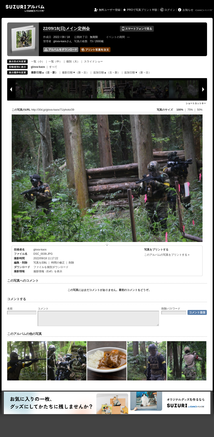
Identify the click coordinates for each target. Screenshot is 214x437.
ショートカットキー (196, 103)
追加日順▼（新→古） (137, 72)
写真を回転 (40, 262)
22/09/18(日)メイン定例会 (66, 28)
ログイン (169, 9)
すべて (53, 66)
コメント (43, 308)
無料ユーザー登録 (109, 9)
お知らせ (188, 9)
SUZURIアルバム (25, 8)
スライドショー (93, 61)
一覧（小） (37, 61)
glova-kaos (39, 249)
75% (191, 109)
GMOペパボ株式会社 (204, 10)
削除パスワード (170, 308)
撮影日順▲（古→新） (44, 72)
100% (180, 109)
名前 (10, 308)
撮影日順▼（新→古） (75, 72)
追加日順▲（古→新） (106, 72)
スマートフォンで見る (137, 29)
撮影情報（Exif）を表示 (47, 271)
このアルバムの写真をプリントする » (167, 254)
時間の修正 (58, 262)
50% (199, 109)
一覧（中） (55, 61)
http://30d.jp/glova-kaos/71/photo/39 (52, 109)
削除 (71, 262)
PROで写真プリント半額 (142, 9)
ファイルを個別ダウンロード (50, 267)
